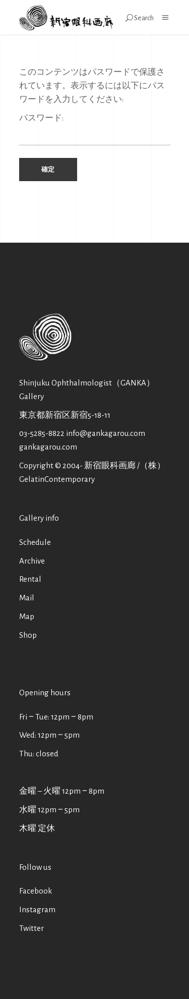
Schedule (35, 542)
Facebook (35, 890)
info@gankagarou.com (105, 433)
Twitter (31, 928)
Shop (28, 635)
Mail (26, 597)
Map (26, 616)
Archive (32, 561)
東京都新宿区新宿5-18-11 (64, 415)
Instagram (37, 909)
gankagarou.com (48, 446)
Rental (30, 579)
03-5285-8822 (42, 433)
